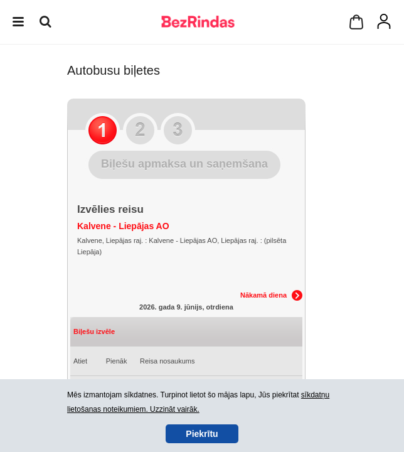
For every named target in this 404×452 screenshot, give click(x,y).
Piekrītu (202, 434)
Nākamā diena (263, 295)
